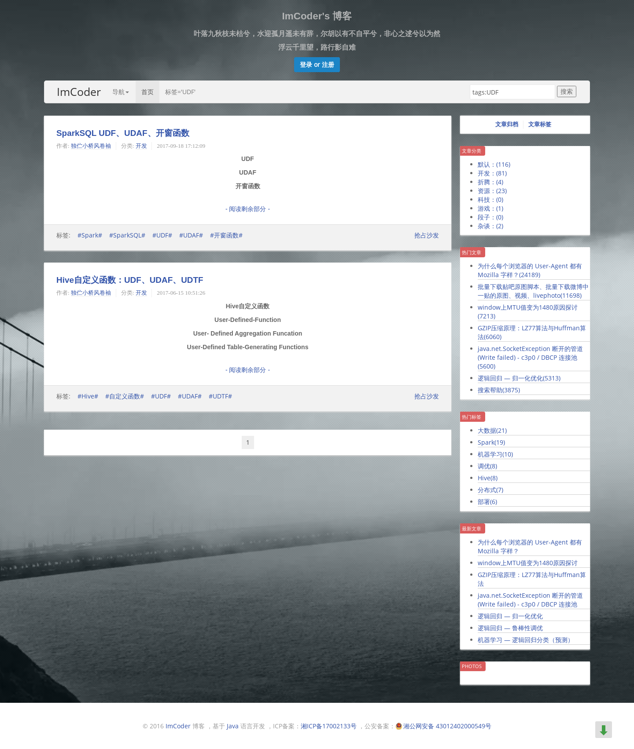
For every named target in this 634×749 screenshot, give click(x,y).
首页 (147, 92)
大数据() (492, 430)
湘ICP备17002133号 (329, 726)
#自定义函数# (124, 396)
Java (233, 726)
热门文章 (471, 252)
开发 (141, 145)
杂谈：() (490, 226)
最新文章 (471, 528)
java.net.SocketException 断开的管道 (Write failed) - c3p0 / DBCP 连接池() (530, 357)
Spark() (491, 442)
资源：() (492, 190)
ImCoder (79, 91)
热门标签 (471, 416)
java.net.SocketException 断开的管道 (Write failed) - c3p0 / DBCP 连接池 (530, 599)
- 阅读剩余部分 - (247, 208)
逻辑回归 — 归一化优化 (510, 616)
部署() (487, 501)
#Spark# (89, 235)
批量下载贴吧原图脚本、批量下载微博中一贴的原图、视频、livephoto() (533, 291)
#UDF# (162, 235)
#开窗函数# (226, 235)
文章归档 (506, 124)
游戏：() (490, 208)
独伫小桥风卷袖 (91, 145)
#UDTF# (220, 396)
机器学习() (495, 454)
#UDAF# (191, 235)
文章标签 (539, 124)
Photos (472, 666)
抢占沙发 (426, 235)
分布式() (490, 490)
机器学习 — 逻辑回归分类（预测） (526, 640)
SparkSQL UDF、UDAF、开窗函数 (122, 133)
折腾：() (490, 182)
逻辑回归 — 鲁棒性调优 (510, 628)
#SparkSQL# (127, 235)
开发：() (492, 173)
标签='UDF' (180, 92)
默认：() (494, 164)
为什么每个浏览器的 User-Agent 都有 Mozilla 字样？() (530, 270)
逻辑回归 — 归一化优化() (519, 378)
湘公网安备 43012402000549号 (447, 726)
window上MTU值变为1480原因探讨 (528, 563)
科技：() (490, 199)
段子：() (490, 217)
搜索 (566, 91)
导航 (120, 92)
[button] (317, 64)
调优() (487, 466)
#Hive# (87, 396)
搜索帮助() (499, 390)
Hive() (488, 478)
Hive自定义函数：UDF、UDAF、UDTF (129, 280)
